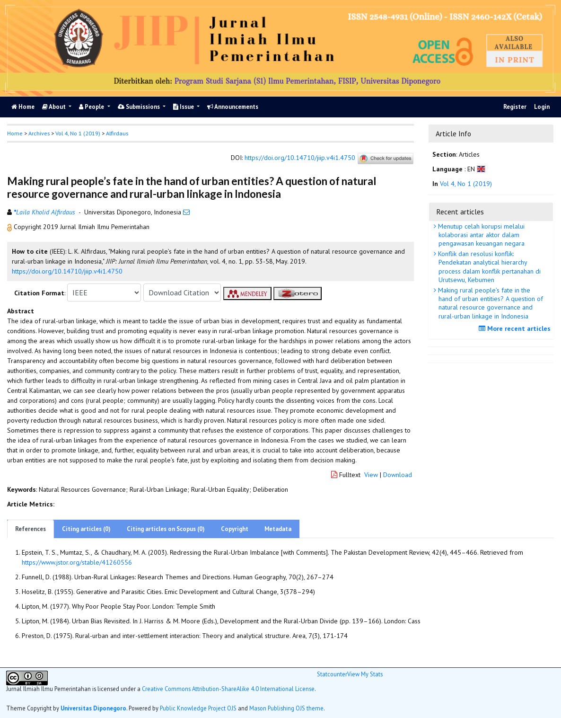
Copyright (234, 529)
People (92, 107)
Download (397, 474)
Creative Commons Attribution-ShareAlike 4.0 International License (228, 688)
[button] (10, 226)
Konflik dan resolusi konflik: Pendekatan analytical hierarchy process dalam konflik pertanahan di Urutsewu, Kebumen (488, 266)
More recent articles (516, 328)
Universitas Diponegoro (93, 708)
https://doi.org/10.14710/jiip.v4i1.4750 (300, 157)
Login (542, 107)
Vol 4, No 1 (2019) (77, 133)
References (30, 529)
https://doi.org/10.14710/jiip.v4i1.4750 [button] (67, 271)
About (54, 107)
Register (514, 107)
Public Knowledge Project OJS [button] (198, 708)
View (371, 474)
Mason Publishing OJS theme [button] (286, 708)
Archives (39, 133)
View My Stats (365, 674)
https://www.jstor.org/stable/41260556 (77, 562)
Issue (184, 107)
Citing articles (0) (86, 529)
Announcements (232, 107)
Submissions (139, 107)
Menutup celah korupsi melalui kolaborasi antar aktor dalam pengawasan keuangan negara (480, 235)
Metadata (277, 529)
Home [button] (15, 133)
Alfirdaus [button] (117, 133)
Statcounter (332, 674)
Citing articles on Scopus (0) (166, 529)
